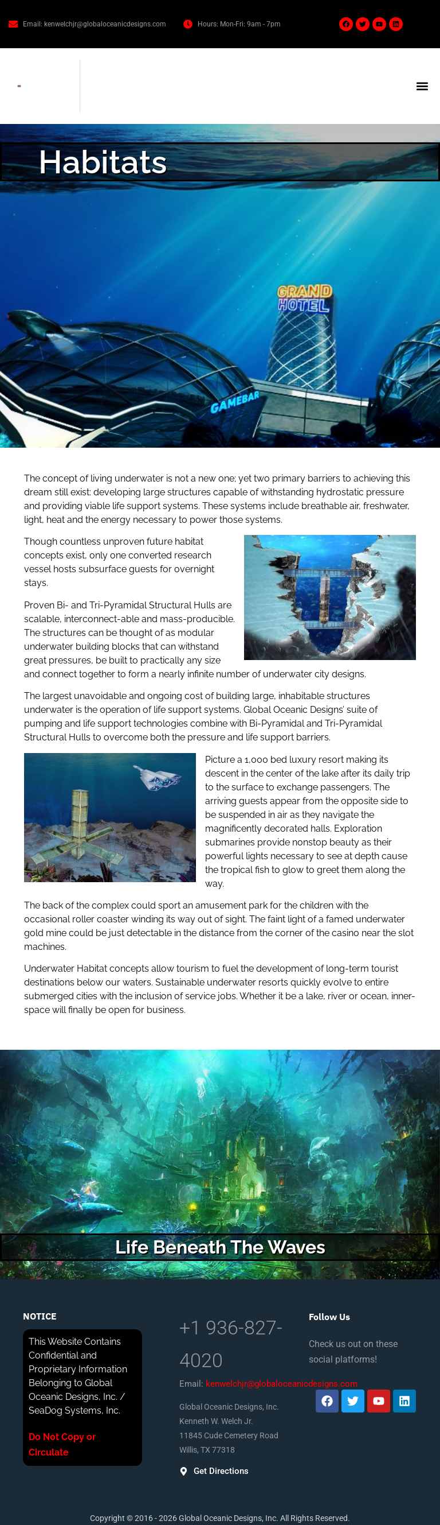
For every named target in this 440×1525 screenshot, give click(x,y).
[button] (421, 86)
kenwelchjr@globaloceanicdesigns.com (282, 1384)
